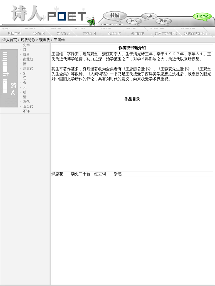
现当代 (44, 40)
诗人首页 (10, 40)
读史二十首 (80, 174)
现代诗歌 (28, 40)
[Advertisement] (132, 136)
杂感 (118, 174)
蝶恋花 (57, 174)
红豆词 (100, 174)
